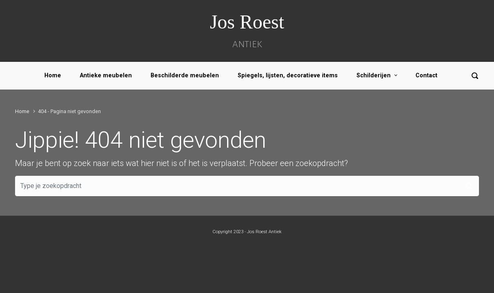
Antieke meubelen (106, 75)
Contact (426, 75)
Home (52, 75)
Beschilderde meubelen (185, 75)
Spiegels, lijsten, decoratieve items (288, 75)
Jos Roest (247, 22)
